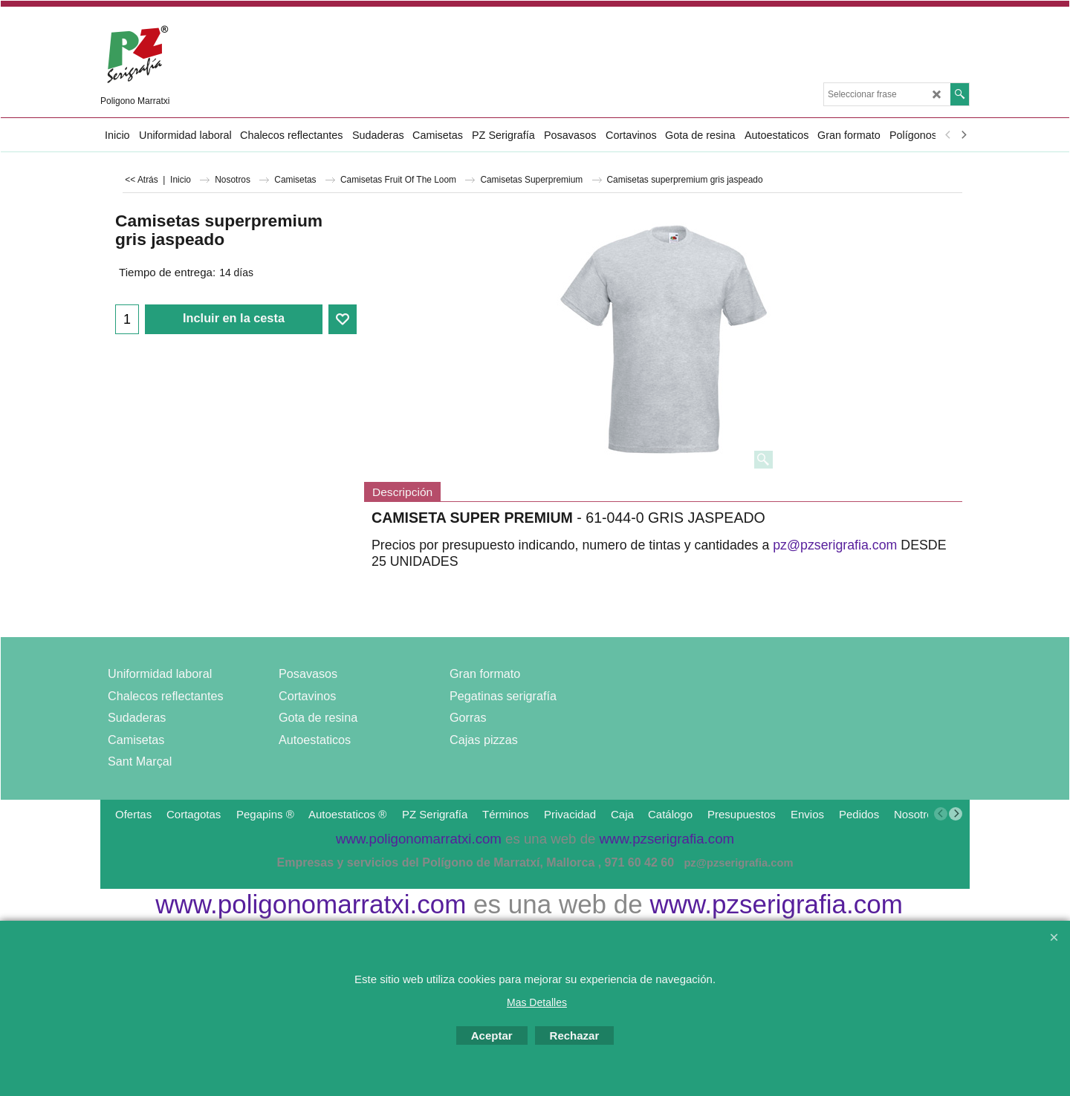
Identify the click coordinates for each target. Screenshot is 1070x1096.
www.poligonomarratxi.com (310, 904)
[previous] (948, 135)
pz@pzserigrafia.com (835, 545)
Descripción (402, 492)
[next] (963, 135)
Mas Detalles (537, 1002)
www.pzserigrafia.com (775, 904)
